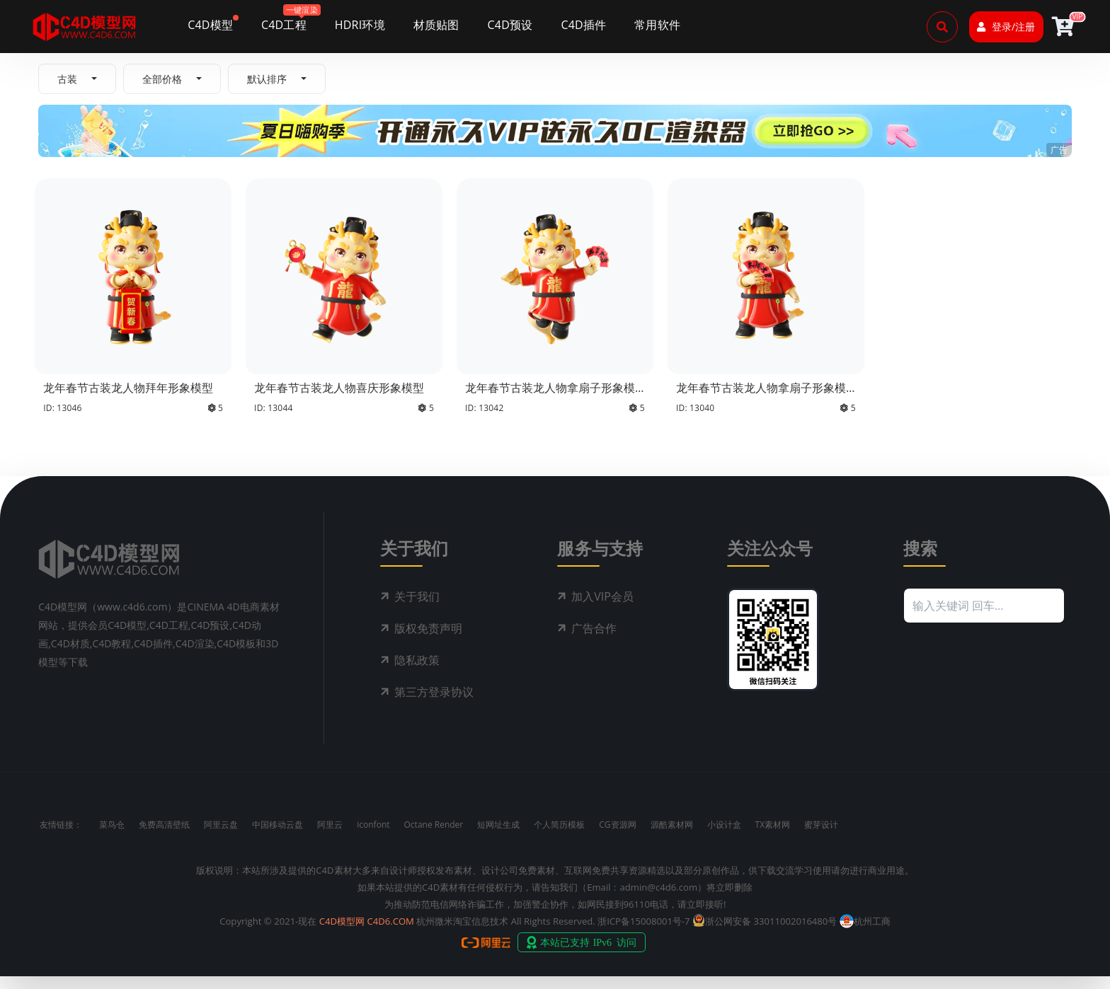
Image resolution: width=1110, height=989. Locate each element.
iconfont (373, 837)
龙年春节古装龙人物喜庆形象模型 (339, 387)
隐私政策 (417, 673)
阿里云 (330, 837)
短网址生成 (498, 837)
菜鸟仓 (112, 837)
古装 (67, 79)
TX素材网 (773, 837)
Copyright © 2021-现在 (267, 933)
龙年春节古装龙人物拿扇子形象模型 (550, 394)
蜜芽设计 (821, 837)
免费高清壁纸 (164, 837)
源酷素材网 (672, 837)
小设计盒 (724, 837)
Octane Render (434, 837)
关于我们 (417, 609)
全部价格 (162, 79)
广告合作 (594, 641)
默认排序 (267, 79)
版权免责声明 (428, 641)
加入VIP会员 (602, 609)
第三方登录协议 (434, 704)
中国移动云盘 (277, 837)
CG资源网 (617, 837)
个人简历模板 (559, 837)
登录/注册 (1006, 26)
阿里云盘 (221, 837)
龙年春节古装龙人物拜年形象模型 (128, 387)
